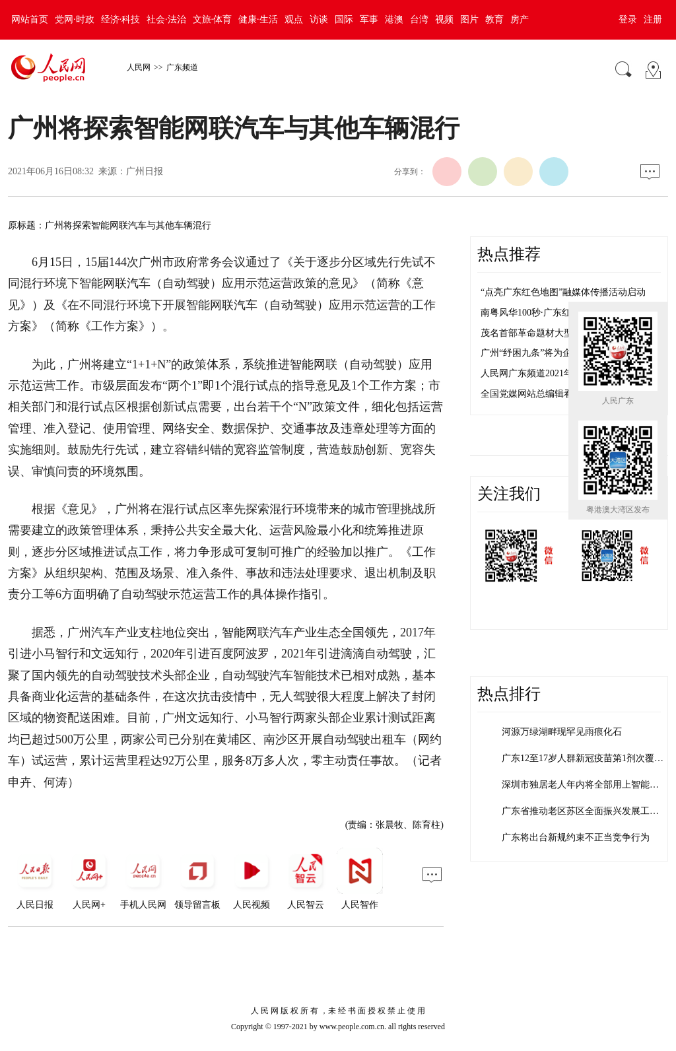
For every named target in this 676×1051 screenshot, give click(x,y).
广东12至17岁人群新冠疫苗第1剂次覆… (582, 758)
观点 (294, 19)
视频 (444, 19)
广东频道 (182, 67)
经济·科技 (121, 19)
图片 (469, 19)
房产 (519, 19)
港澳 (394, 19)
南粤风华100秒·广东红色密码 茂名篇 (554, 313)
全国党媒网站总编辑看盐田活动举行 (554, 394)
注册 (653, 19)
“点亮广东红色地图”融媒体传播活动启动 (563, 292)
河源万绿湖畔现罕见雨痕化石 (562, 732)
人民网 (139, 67)
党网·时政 (74, 19)
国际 (344, 19)
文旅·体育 (212, 19)
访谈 (319, 19)
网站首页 (29, 19)
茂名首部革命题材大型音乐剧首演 (550, 333)
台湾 (419, 19)
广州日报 (144, 171)
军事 (369, 19)
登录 (628, 19)
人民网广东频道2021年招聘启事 (545, 373)
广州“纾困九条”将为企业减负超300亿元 (561, 353)
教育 (494, 19)
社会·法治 (166, 19)
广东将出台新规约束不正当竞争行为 (576, 837)
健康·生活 (258, 19)
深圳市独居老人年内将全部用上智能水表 (585, 785)
